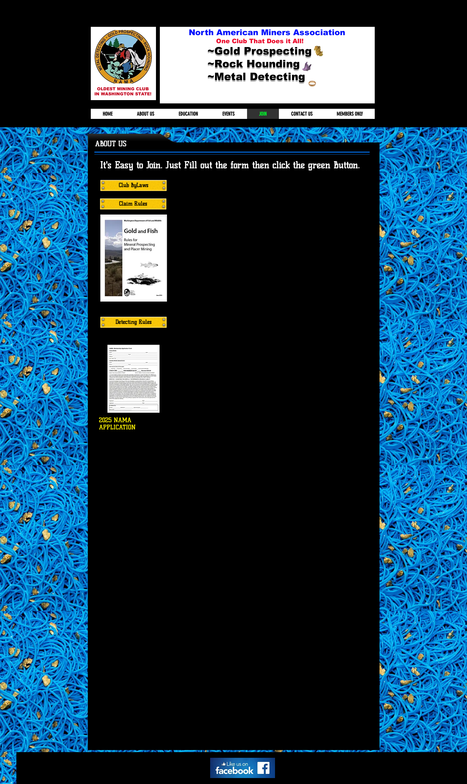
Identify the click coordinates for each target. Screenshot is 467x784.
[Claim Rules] (133, 203)
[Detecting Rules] (133, 322)
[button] (123, 56)
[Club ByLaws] (133, 185)
